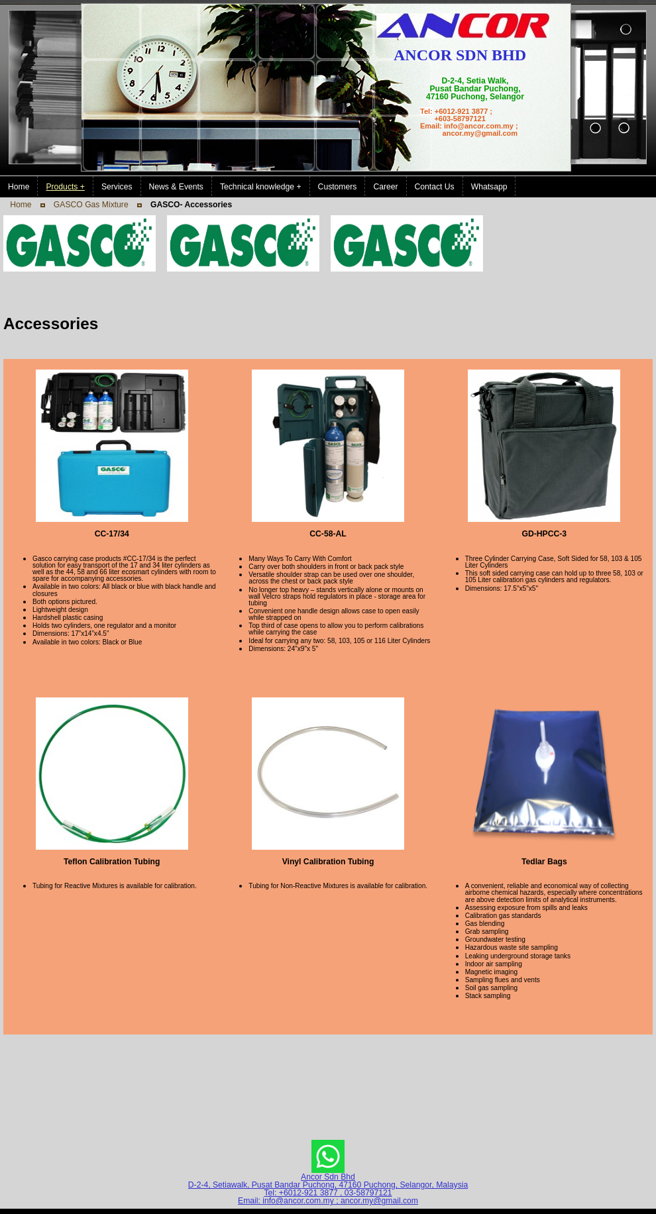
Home (20, 204)
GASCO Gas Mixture (91, 204)
